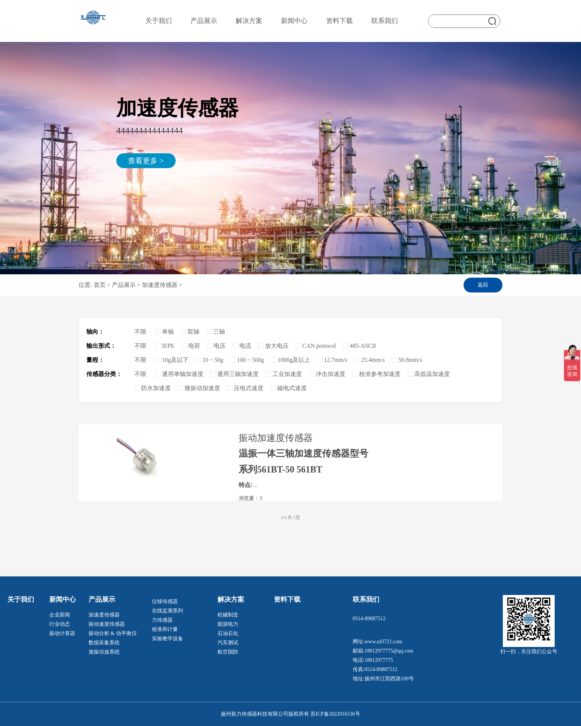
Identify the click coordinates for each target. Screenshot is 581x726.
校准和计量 (165, 629)
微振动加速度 (199, 388)
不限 (144, 331)
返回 (483, 285)
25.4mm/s (370, 360)
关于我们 (158, 20)
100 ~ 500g (247, 360)
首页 (100, 285)
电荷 (191, 346)
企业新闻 (59, 615)
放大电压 (273, 346)
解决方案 (249, 20)
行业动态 (59, 624)
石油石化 (228, 633)
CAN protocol (316, 346)
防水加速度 (153, 388)
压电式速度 (245, 388)
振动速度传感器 (107, 624)
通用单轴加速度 (179, 374)
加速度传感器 (159, 285)
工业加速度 (284, 374)
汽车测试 (228, 642)
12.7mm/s (332, 360)
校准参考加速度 (376, 374)
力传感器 (162, 620)
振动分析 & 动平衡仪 (113, 633)
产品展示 (203, 20)
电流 (242, 346)
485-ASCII (359, 346)
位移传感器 (165, 601)
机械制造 (228, 615)
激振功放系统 (104, 652)
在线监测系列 (167, 611)
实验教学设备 (167, 638)
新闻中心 (294, 20)
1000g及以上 (290, 360)
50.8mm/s (407, 360)
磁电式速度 (288, 388)
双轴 (190, 331)
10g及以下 (172, 360)
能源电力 (228, 624)
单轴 (164, 331)
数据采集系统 (104, 642)
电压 (216, 346)
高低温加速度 (429, 374)
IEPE (165, 346)
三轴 (215, 331)
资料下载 (339, 20)
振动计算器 (62, 633)
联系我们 (384, 20)
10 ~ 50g (209, 360)
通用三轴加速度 (234, 374)
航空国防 (228, 652)
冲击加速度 (327, 374)
